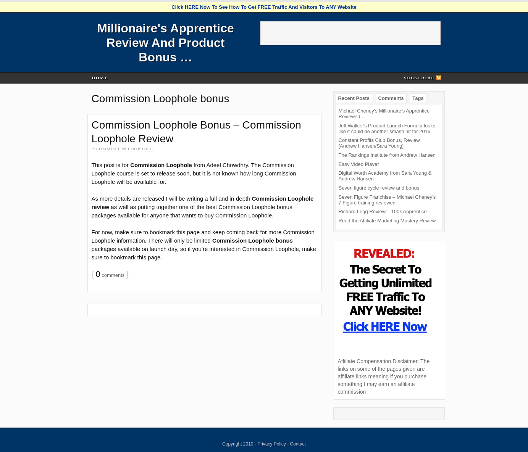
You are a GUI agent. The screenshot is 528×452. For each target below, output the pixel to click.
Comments (391, 98)
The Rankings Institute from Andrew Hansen (387, 155)
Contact (298, 444)
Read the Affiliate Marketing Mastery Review (387, 221)
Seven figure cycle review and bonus (379, 188)
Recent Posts (354, 98)
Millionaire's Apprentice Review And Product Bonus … (165, 42)
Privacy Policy (271, 444)
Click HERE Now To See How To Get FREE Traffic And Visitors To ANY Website (263, 7)
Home (100, 78)
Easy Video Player (359, 164)
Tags (417, 98)
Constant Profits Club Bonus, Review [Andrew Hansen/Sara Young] (379, 143)
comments (109, 275)
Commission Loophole (124, 148)
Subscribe (419, 78)
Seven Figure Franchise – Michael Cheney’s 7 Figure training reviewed (387, 200)
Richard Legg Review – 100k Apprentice (383, 211)
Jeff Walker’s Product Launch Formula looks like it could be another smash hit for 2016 (387, 128)
